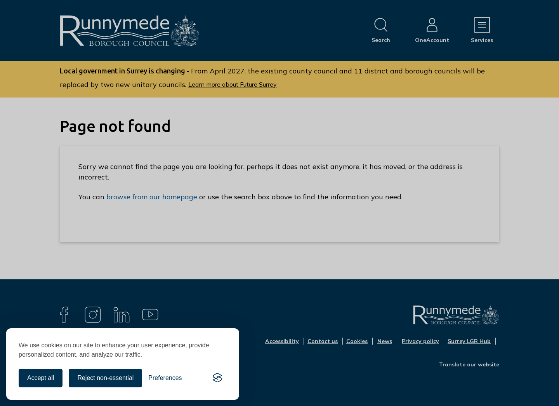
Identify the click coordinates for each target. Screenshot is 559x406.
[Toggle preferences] (165, 378)
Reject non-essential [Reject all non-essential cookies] (105, 378)
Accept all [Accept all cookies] (40, 378)
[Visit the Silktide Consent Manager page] (217, 378)
